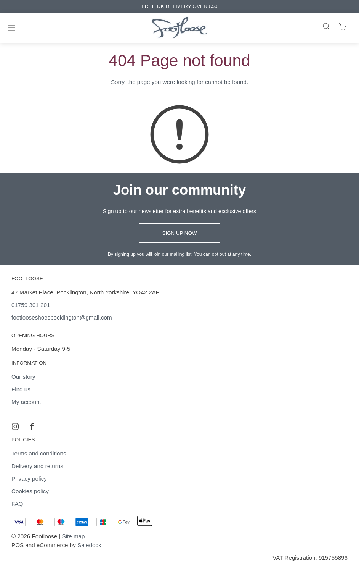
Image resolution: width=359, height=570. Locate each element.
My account (26, 402)
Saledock (89, 545)
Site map (73, 536)
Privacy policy (29, 478)
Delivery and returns (37, 466)
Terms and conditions (38, 453)
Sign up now (179, 233)
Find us (20, 389)
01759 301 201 (30, 305)
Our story (23, 376)
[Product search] (326, 26)
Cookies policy (30, 491)
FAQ (17, 504)
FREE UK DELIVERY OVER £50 (179, 6)
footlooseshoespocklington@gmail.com (61, 317)
